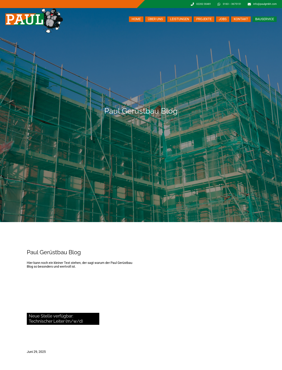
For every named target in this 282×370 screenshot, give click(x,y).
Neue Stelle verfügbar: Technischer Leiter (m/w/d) (56, 319)
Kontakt (241, 19)
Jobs (223, 19)
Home (136, 19)
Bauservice (264, 19)
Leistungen (179, 19)
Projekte (204, 19)
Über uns (155, 19)
